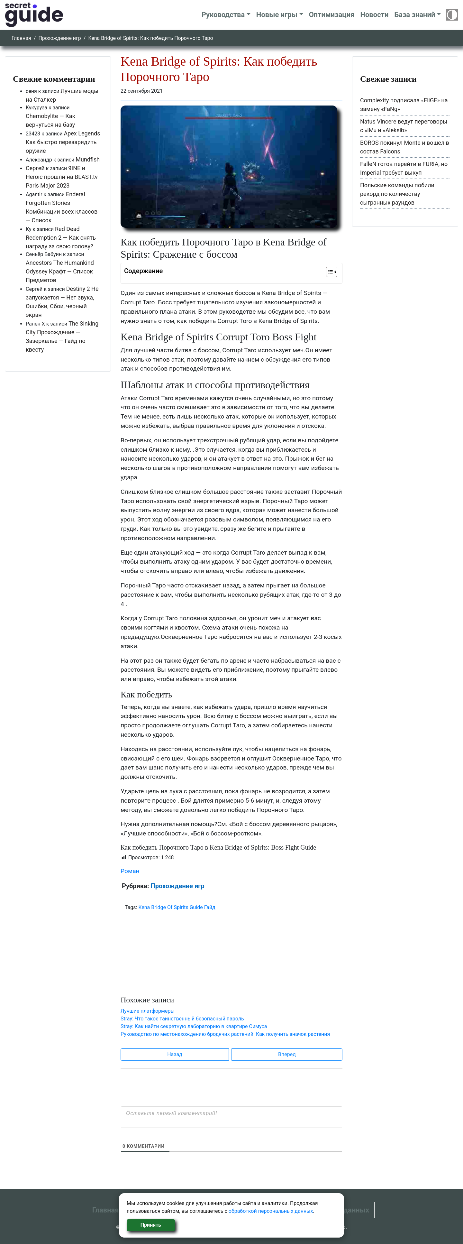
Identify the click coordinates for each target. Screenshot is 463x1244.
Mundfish (88, 159)
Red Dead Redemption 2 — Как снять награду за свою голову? (61, 238)
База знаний (414, 15)
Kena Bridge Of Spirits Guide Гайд (176, 907)
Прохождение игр (59, 38)
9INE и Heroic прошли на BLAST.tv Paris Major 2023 (62, 177)
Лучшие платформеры (148, 1011)
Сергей (35, 168)
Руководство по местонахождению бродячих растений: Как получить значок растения (225, 1034)
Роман (130, 871)
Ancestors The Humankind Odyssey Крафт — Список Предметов (60, 271)
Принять (151, 1225)
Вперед (287, 1054)
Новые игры (276, 15)
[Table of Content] (331, 272)
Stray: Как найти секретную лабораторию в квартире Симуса (194, 1026)
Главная (21, 38)
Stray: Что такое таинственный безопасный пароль (182, 1019)
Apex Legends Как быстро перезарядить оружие (63, 142)
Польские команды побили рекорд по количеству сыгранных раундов (397, 194)
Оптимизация (332, 15)
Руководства (223, 15)
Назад (174, 1054)
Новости (374, 15)
